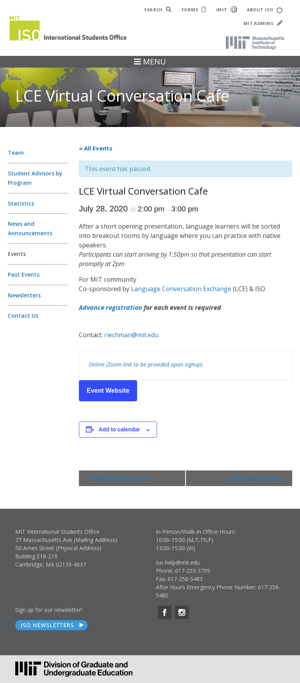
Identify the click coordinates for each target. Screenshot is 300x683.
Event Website (108, 390)
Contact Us (23, 315)
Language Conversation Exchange (181, 288)
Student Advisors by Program (35, 178)
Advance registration (110, 307)
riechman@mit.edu (131, 335)
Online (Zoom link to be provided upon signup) (145, 364)
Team (16, 152)
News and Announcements (30, 228)
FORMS (194, 10)
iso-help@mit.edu (178, 562)
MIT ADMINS (262, 23)
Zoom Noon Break (255, 478)
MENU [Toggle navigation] (150, 61)
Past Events (23, 274)
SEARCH (158, 10)
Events (17, 253)
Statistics (21, 203)
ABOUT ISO (264, 10)
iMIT (226, 9)
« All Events (95, 148)
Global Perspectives (118, 478)
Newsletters (24, 295)
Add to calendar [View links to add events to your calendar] (119, 429)
